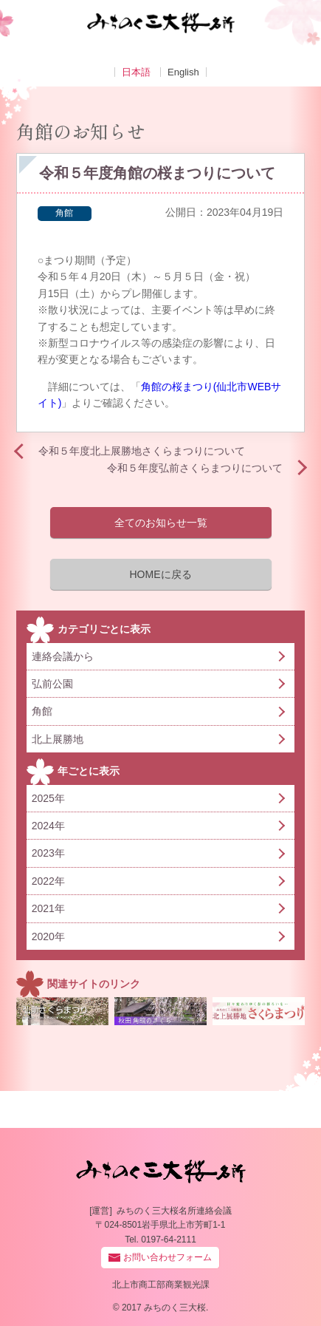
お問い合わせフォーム (167, 1257)
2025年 (48, 798)
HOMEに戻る (161, 574)
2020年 (48, 936)
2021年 (48, 908)
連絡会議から (63, 656)
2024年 (48, 826)
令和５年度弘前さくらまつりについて (201, 468)
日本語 (136, 72)
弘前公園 (52, 684)
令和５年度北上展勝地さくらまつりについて (141, 451)
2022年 (48, 881)
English (183, 72)
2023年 (48, 853)
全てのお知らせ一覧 (160, 522)
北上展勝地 (57, 739)
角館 (64, 213)
